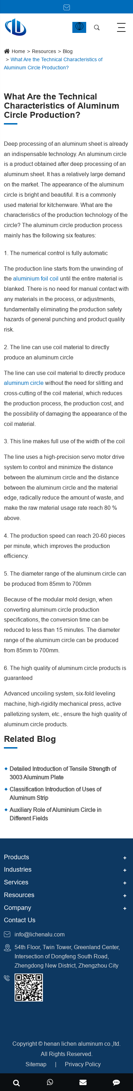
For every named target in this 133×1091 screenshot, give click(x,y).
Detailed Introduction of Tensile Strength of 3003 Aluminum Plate (63, 773)
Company (17, 907)
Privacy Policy (83, 1064)
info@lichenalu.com (40, 934)
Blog (68, 51)
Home (18, 51)
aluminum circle (24, 383)
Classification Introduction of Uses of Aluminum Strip (55, 793)
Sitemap (36, 1064)
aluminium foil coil (36, 278)
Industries (18, 869)
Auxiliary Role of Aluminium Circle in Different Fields (55, 814)
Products (16, 857)
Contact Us (19, 920)
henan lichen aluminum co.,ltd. (82, 1043)
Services (16, 882)
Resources (44, 51)
